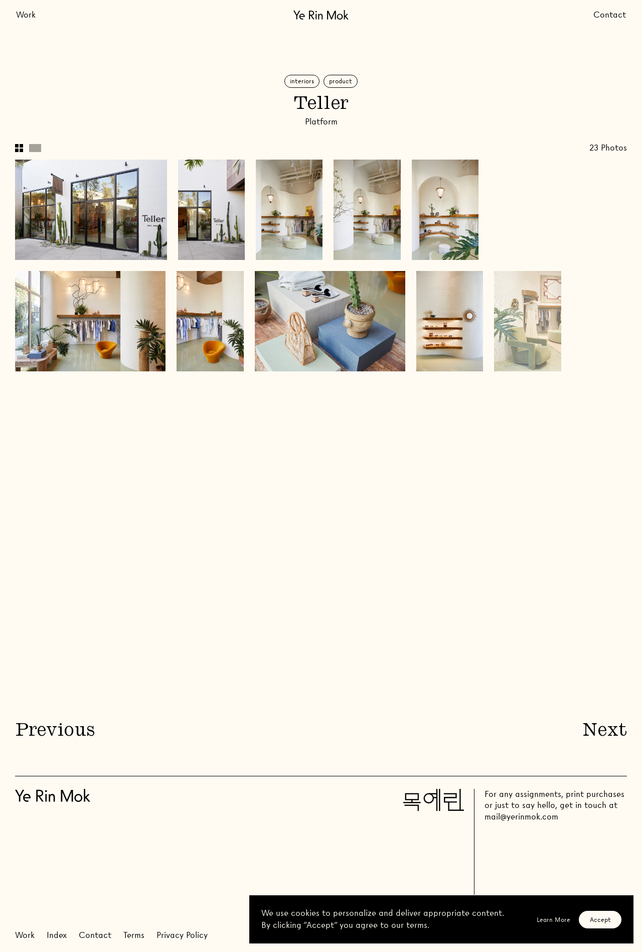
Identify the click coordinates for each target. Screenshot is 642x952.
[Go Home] (321, 15)
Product (340, 81)
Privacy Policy (182, 935)
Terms (133, 935)
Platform (321, 121)
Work (26, 15)
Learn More (553, 919)
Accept (600, 919)
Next (605, 731)
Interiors (302, 81)
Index (57, 935)
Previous (54, 731)
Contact (609, 15)
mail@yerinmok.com (521, 817)
